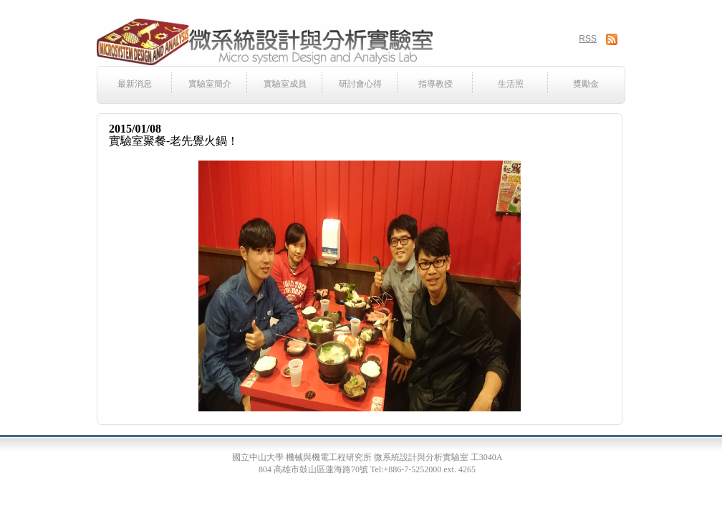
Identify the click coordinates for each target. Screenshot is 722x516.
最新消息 (134, 84)
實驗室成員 (285, 84)
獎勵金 (586, 84)
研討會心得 (360, 84)
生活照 (511, 84)
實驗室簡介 (209, 84)
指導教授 (435, 84)
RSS (588, 39)
